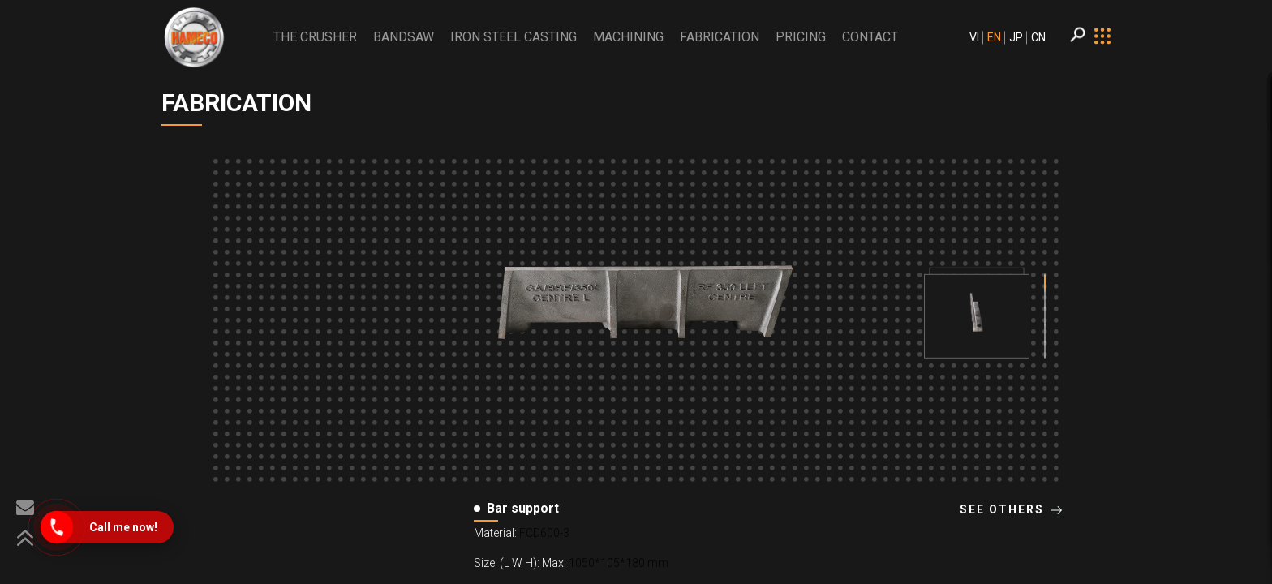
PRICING (801, 37)
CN (1038, 37)
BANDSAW (403, 37)
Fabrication (719, 37)
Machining (628, 37)
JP (1016, 37)
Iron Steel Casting (513, 37)
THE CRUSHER (315, 37)
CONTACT (870, 37)
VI (974, 37)
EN (994, 37)
